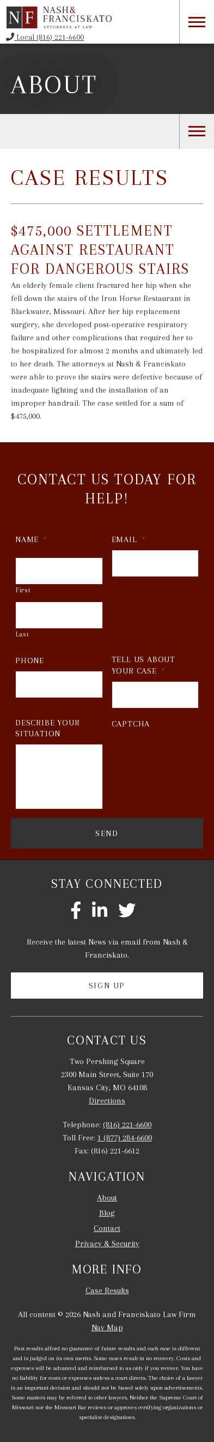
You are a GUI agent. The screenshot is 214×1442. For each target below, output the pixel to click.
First (23, 590)
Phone (29, 660)
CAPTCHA (131, 724)
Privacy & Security (107, 1243)
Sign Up (107, 985)
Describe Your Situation (47, 728)
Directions (107, 1100)
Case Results (107, 1290)
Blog (107, 1213)
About (54, 84)
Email (129, 539)
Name (31, 539)
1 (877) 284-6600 (124, 1138)
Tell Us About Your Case (143, 665)
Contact (107, 1228)
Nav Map (107, 1327)
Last (22, 634)
